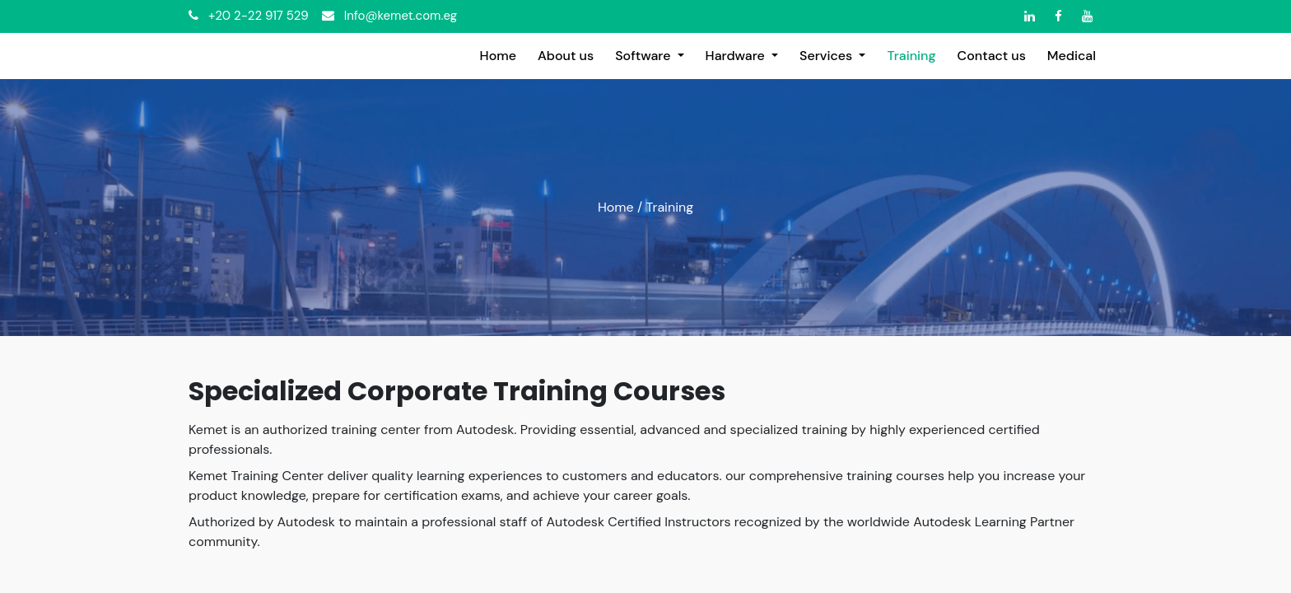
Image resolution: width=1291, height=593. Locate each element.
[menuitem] (498, 56)
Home (616, 207)
